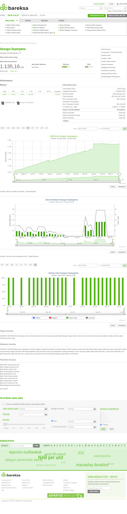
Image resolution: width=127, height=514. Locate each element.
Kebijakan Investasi (108, 67)
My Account (122, 4)
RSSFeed (66, 488)
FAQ (2, 490)
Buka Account (47, 485)
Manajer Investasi (57, 409)
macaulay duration (92, 465)
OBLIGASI (44, 21)
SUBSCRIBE (93, 491)
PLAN (42, 15)
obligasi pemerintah (46, 465)
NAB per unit (50, 457)
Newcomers (10, 28)
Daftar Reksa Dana (13, 25)
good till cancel (55, 454)
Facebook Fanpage (70, 483)
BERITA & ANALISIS (29, 15)
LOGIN (111, 4)
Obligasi (25, 485)
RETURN (6, 420)
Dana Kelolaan (65, 25)
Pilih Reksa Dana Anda (94, 28)
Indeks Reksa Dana (13, 33)
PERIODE (6, 414)
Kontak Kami (5, 483)
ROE (81, 453)
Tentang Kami (6, 480)
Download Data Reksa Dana (43, 33)
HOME (2, 15)
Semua (105, 424)
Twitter (65, 485)
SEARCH (4, 445)
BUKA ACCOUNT (99, 4)
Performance (105, 49)
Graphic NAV (105, 55)
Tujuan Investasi (107, 64)
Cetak (113, 187)
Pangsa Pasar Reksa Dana (96, 30)
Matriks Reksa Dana (67, 28)
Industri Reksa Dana (13, 30)
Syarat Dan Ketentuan (9, 488)
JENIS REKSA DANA (11, 409)
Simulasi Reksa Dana (41, 30)
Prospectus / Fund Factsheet (111, 52)
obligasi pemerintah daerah (24, 460)
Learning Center (27, 488)
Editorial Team (6, 485)
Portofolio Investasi (108, 70)
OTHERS (61, 21)
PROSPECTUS (8, 103)
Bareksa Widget (68, 490)
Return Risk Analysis (94, 25)
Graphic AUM (106, 58)
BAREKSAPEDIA (7, 441)
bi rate (111, 464)
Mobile (65, 480)
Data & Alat (4, 43)
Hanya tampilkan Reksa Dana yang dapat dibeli (25, 404)
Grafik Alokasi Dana (108, 61)
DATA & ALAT (13, 15)
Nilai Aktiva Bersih (39, 25)
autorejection (102, 455)
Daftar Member (48, 480)
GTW (63, 462)
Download (121, 187)
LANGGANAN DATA (96, 16)
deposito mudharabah (25, 452)
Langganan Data (48, 483)
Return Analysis (39, 28)
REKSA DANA (9, 21)
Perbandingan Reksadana (110, 77)
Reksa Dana (15, 43)
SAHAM (28, 21)
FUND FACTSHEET (25, 103)
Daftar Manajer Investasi (68, 30)
